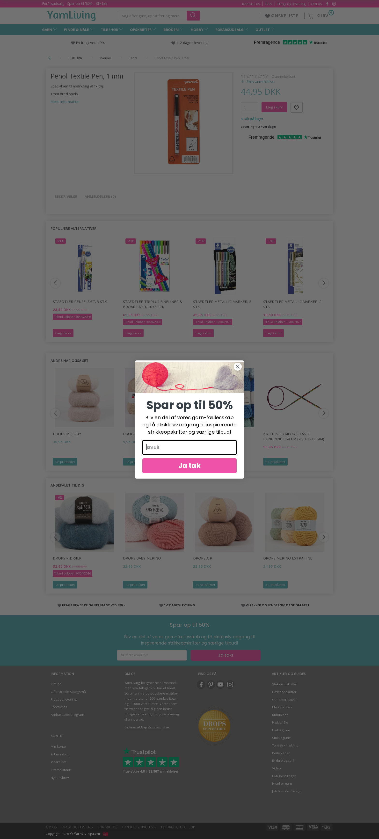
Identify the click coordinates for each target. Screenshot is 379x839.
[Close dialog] (237, 373)
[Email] (189, 454)
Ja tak (189, 472)
